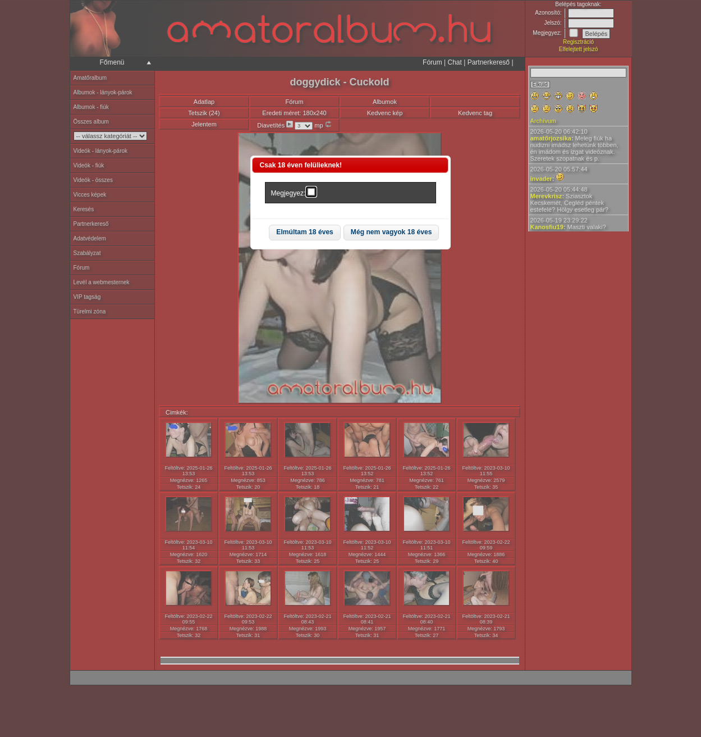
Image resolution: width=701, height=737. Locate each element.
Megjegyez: (288, 193)
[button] (305, 233)
